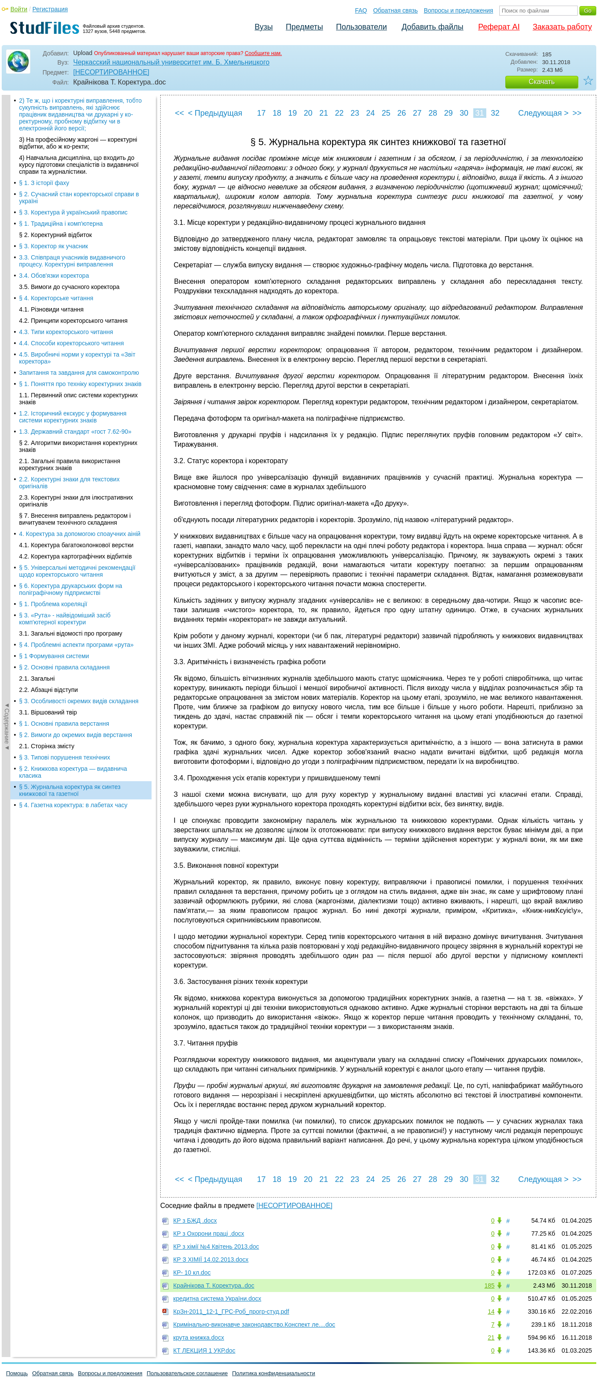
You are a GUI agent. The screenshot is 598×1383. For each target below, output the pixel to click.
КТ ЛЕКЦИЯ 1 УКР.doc (204, 1350)
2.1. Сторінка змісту (46, 333)
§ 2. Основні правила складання (64, 254)
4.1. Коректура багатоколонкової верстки (76, 132)
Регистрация (50, 9)
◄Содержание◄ (6, 246)
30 (463, 113)
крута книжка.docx (198, 1337)
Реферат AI (499, 27)
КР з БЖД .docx (195, 1220)
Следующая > (543, 113)
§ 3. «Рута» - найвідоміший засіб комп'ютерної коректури (64, 206)
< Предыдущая (215, 113)
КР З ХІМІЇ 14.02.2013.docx (211, 1259)
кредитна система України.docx (217, 1298)
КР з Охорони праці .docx (208, 1233)
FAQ (361, 10)
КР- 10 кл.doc (191, 1272)
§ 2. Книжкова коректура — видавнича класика (73, 360)
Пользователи (361, 27)
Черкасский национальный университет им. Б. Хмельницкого (171, 62)
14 (491, 1311)
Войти (18, 9)
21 (323, 113)
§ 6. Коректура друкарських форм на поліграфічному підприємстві (70, 177)
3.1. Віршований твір (48, 299)
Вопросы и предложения (458, 10)
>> (577, 113)
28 (432, 113)
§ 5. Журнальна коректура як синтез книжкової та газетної (69, 378)
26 (401, 113)
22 (339, 113)
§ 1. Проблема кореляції (53, 191)
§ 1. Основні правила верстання (64, 311)
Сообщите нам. (263, 53)
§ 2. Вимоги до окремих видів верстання (75, 322)
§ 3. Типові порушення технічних (64, 344)
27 (417, 113)
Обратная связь (395, 10)
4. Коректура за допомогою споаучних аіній (79, 121)
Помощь (17, 1373)
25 (385, 113)
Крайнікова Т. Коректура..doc (213, 1285)
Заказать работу (562, 27)
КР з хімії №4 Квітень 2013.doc (216, 1246)
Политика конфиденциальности (273, 1373)
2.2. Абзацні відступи (48, 277)
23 (354, 113)
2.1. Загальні (37, 266)
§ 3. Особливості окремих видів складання (79, 288)
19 (292, 113)
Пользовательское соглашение (187, 1373)
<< (179, 113)
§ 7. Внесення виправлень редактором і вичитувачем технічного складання (75, 107)
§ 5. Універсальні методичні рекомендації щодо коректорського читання (77, 159)
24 (370, 113)
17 (261, 113)
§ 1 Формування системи (54, 243)
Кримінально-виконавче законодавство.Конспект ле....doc (254, 1324)
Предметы (304, 27)
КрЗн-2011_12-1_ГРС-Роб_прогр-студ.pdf (231, 1311)
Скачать (542, 81)
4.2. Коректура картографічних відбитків (75, 143)
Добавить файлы (432, 27)
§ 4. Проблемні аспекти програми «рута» (76, 232)
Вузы (264, 27)
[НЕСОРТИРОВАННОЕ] (111, 72)
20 (308, 113)
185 (490, 1285)
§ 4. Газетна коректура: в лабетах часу (73, 392)
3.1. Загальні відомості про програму (70, 221)
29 (448, 113)
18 (276, 113)
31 (479, 113)
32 (495, 113)
